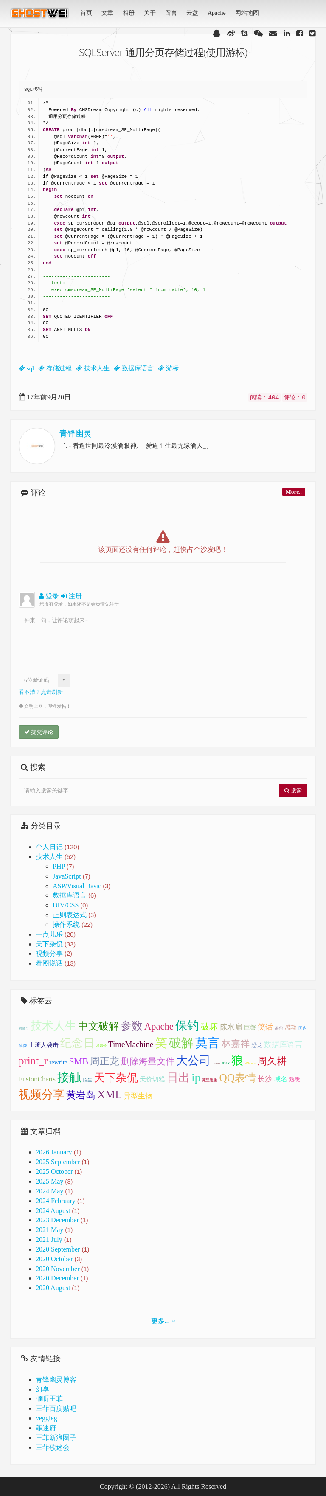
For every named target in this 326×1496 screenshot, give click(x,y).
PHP (63, 866)
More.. (294, 491)
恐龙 (256, 1045)
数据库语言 (74, 895)
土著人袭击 (44, 1045)
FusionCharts (37, 1079)
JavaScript (71, 876)
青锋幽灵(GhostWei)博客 (40, 15)
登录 (49, 596)
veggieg (46, 1418)
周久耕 (272, 1061)
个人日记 (57, 846)
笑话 (265, 1027)
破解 (181, 1043)
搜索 (293, 790)
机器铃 (101, 1046)
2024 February (56, 1200)
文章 (107, 13)
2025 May (49, 1181)
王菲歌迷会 (53, 1447)
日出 (178, 1077)
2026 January (54, 1152)
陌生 (87, 1079)
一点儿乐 (56, 934)
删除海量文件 (147, 1061)
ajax (226, 1062)
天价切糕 (152, 1079)
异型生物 (138, 1096)
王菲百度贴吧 (56, 1408)
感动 (291, 1027)
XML (109, 1095)
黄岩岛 (81, 1094)
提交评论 (38, 732)
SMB (78, 1061)
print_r (33, 1061)
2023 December (57, 1220)
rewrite (58, 1062)
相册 (129, 13)
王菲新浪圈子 (56, 1437)
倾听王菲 (49, 1398)
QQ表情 (237, 1077)
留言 (171, 13)
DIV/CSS (70, 905)
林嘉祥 (236, 1043)
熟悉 (294, 1079)
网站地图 (247, 13)
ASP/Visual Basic (81, 886)
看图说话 (56, 963)
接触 (69, 1077)
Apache (217, 13)
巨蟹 (250, 1027)
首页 (86, 13)
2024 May (49, 1191)
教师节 (24, 1028)
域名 (280, 1079)
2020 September (58, 1249)
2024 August (53, 1210)
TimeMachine (130, 1044)
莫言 (207, 1043)
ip (195, 1077)
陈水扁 (230, 1027)
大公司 (193, 1060)
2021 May (49, 1229)
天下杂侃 (56, 944)
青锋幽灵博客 (56, 1379)
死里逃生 (209, 1080)
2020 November (58, 1268)
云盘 (192, 13)
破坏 (209, 1026)
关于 (150, 13)
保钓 (187, 1025)
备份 (279, 1028)
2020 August (53, 1287)
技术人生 (56, 856)
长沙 (265, 1079)
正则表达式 (74, 914)
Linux (216, 1063)
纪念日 (77, 1043)
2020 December (57, 1278)
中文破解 (98, 1026)
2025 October (54, 1171)
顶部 (313, 919)
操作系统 (73, 924)
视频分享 (54, 953)
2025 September (58, 1161)
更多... (160, 1321)
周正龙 (104, 1061)
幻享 (42, 1389)
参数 (132, 1026)
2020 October (54, 1259)
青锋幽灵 (75, 433)
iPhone (250, 1063)
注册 (71, 596)
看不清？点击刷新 (41, 692)
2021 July (49, 1239)
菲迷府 (46, 1427)
